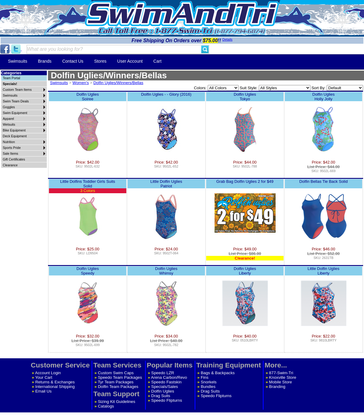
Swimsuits (17, 61)
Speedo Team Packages (120, 377)
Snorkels (209, 382)
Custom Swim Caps (116, 373)
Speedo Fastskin (166, 382)
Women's (80, 82)
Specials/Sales (164, 386)
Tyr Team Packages (116, 382)
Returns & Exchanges (55, 382)
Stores (100, 61)
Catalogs (106, 406)
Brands (44, 61)
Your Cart (43, 377)
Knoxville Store (282, 377)
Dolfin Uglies (162, 391)
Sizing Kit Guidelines (116, 401)
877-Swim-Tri (281, 373)
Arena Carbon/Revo (169, 377)
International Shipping (55, 386)
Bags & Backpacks (218, 373)
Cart (157, 61)
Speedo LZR (162, 373)
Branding (277, 386)
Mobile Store (280, 382)
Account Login (48, 373)
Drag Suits (160, 395)
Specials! (10, 84)
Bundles (208, 386)
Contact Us (72, 61)
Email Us (43, 391)
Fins (204, 377)
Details (227, 39)
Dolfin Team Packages (118, 386)
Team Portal (11, 78)
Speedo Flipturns (166, 400)
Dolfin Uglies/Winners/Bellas (118, 82)
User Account (130, 61)
